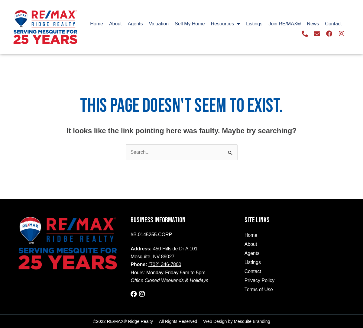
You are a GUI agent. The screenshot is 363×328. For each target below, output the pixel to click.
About (115, 23)
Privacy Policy (260, 280)
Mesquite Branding (252, 321)
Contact (333, 23)
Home (96, 23)
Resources (225, 23)
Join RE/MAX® (284, 23)
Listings (254, 23)
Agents (135, 23)
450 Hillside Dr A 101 (175, 248)
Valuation (159, 23)
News (313, 23)
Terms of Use (259, 289)
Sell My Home (190, 23)
